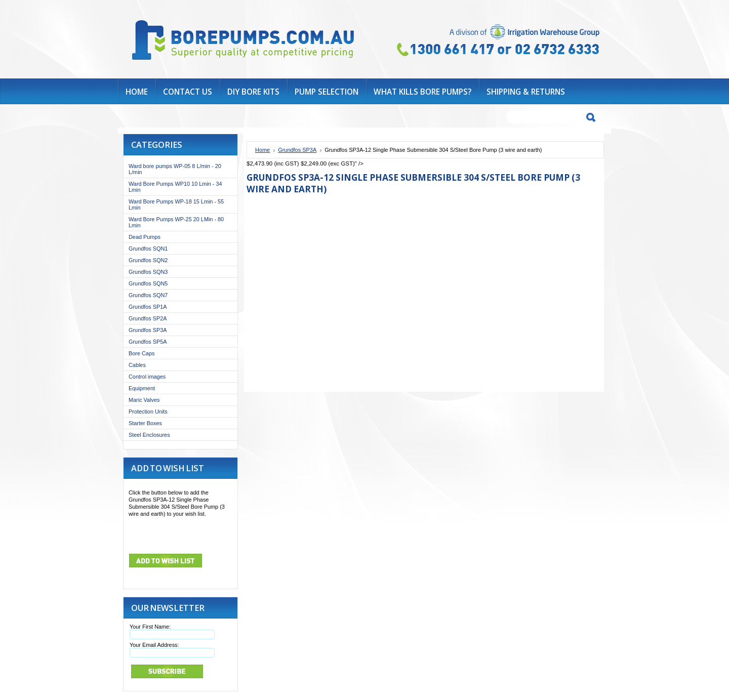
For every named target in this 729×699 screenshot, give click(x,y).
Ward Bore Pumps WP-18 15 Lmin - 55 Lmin (176, 204)
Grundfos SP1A (148, 307)
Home (262, 150)
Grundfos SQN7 (148, 295)
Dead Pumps (144, 237)
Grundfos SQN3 (148, 272)
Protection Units (148, 411)
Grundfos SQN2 (148, 260)
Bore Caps (141, 353)
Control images (147, 377)
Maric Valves (144, 400)
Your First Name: (150, 627)
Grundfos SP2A (148, 318)
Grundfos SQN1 (148, 248)
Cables (137, 365)
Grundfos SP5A (148, 342)
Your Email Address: (154, 645)
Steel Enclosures (149, 435)
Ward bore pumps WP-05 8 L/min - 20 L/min (175, 169)
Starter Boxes (145, 423)
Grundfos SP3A (148, 330)
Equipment (142, 388)
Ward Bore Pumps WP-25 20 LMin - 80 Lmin (176, 222)
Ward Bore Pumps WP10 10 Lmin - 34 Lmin (175, 187)
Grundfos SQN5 (148, 283)
